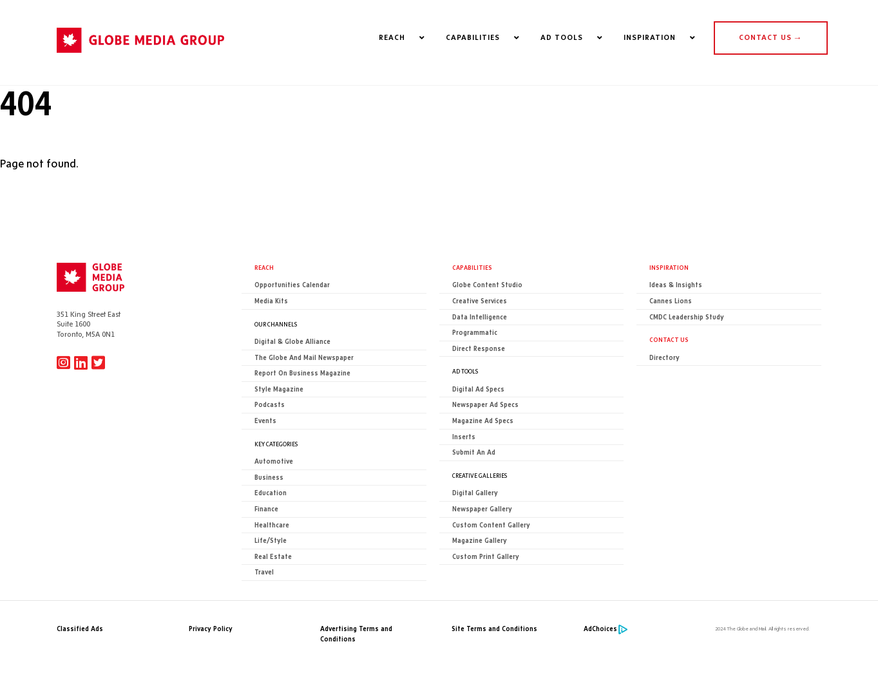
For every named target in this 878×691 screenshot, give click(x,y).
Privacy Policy (211, 629)
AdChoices (600, 629)
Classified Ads (80, 629)
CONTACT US (771, 37)
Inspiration (669, 267)
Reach (264, 267)
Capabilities (472, 267)
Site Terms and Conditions (494, 629)
